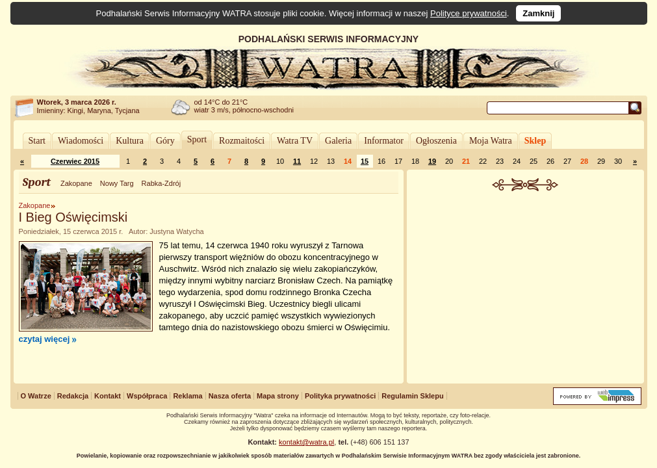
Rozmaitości (241, 141)
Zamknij (538, 13)
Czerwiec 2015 (75, 161)
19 (432, 161)
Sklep (535, 141)
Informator (384, 141)
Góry (165, 141)
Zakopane (76, 183)
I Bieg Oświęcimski (73, 217)
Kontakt (107, 396)
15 (364, 161)
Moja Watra (490, 141)
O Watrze (36, 396)
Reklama (187, 396)
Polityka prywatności (340, 396)
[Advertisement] (525, 289)
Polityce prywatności (468, 13)
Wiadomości (80, 141)
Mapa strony (278, 396)
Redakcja (72, 396)
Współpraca (147, 396)
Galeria (338, 141)
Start (37, 141)
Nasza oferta (230, 396)
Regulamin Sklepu (412, 396)
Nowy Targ (117, 183)
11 (297, 161)
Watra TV (295, 141)
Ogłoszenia (436, 141)
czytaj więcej (44, 339)
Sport (197, 139)
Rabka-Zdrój (161, 183)
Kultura (130, 141)
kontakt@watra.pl (306, 442)
